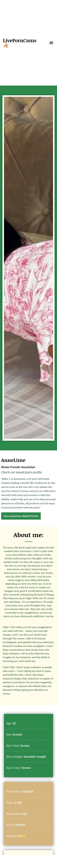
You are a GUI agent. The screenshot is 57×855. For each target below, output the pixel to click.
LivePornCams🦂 (19, 43)
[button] (51, 43)
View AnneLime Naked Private (21, 516)
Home (5, 467)
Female (15, 467)
